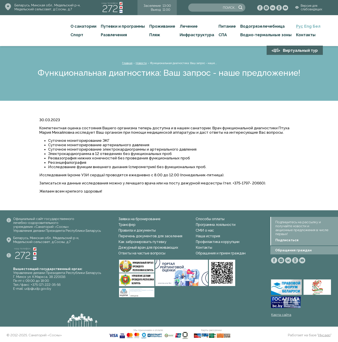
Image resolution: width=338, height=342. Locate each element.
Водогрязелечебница (262, 26)
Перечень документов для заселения (150, 236)
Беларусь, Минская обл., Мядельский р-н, (47, 5)
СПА (223, 34)
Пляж (154, 34)
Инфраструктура (197, 34)
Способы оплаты (210, 219)
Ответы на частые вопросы (141, 253)
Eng (308, 26)
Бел (316, 26)
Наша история (208, 236)
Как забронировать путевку (142, 242)
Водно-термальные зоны (266, 34)
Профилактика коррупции (217, 242)
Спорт (76, 34)
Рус (299, 26)
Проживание (162, 26)
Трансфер (127, 225)
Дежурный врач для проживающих (148, 247)
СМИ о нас (205, 230)
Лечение (189, 26)
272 (110, 8)
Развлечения (114, 34)
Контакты (306, 34)
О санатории (83, 26)
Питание (227, 26)
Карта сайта (281, 315)
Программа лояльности (215, 225)
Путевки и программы (123, 26)
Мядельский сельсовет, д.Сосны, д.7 (43, 9)
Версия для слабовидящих (311, 7)
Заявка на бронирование (139, 219)
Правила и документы (137, 230)
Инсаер (324, 335)
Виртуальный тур (300, 50)
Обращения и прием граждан (221, 253)
